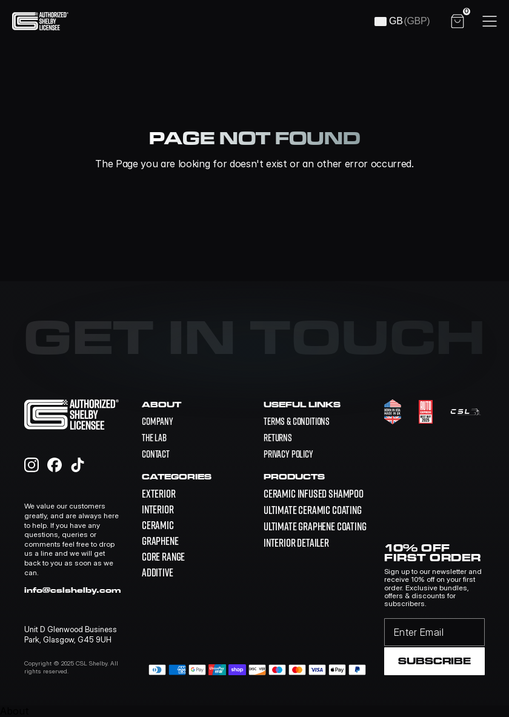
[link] (314, 494)
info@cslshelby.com (72, 589)
